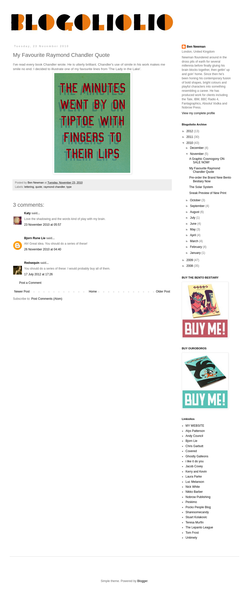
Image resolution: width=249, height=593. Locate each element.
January (195, 253)
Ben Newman (196, 46)
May (193, 229)
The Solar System (201, 187)
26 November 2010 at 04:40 (42, 249)
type (68, 186)
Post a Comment (30, 283)
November (197, 154)
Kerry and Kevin (196, 471)
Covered (191, 451)
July (193, 217)
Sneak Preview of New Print (207, 193)
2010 (190, 143)
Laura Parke (194, 476)
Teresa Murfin (195, 522)
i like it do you (195, 461)
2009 (190, 260)
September (197, 206)
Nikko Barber (194, 492)
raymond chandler (54, 186)
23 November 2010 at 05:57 (42, 224)
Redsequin (31, 263)
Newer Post (22, 291)
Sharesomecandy (197, 512)
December (197, 148)
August (195, 212)
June (193, 223)
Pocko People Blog (198, 507)
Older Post (163, 291)
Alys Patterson (195, 431)
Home (93, 291)
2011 (190, 137)
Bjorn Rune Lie (34, 238)
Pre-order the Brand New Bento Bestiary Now (210, 179)
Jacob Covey (194, 466)
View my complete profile (198, 113)
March (194, 241)
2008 (190, 266)
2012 (190, 131)
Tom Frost (192, 532)
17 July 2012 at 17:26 (38, 274)
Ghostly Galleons (197, 456)
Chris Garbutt (194, 446)
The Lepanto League (199, 527)
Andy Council (194, 436)
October (195, 200)
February (196, 247)
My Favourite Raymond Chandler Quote (204, 170)
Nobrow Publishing (198, 497)
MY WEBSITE (195, 425)
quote (38, 186)
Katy (27, 213)
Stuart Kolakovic (196, 517)
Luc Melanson (195, 482)
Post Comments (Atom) (46, 298)
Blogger (142, 581)
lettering (29, 186)
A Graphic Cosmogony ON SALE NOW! (206, 160)
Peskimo (191, 502)
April (193, 235)
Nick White (193, 487)
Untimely (191, 537)
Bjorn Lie (191, 441)
